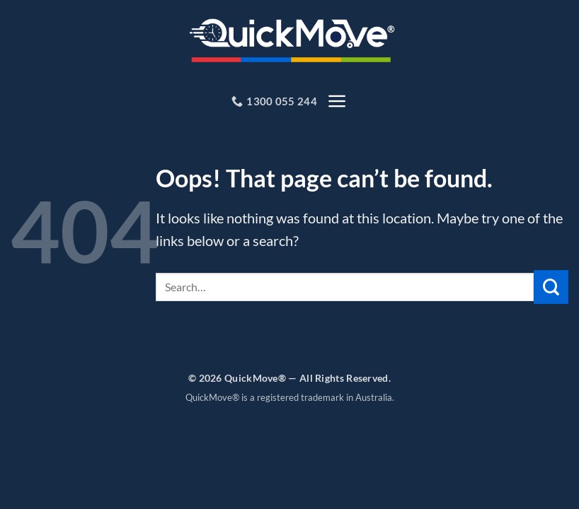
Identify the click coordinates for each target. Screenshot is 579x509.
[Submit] (551, 288)
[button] (337, 102)
